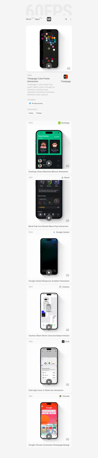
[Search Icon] (66, 19)
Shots (28, 19)
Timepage (66, 81)
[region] (49, 49)
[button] (49, 66)
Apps (37, 19)
